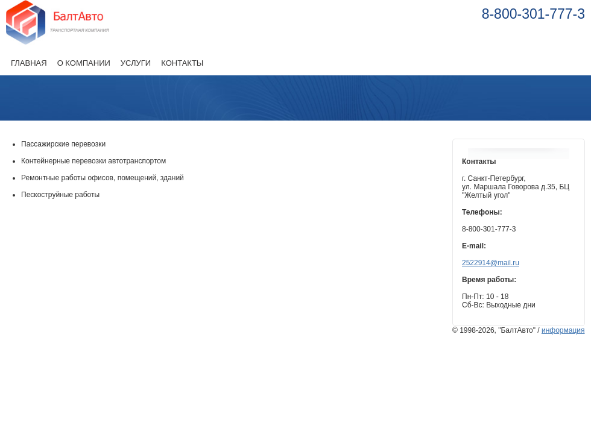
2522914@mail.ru (490, 263)
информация (563, 330)
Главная (29, 63)
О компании (83, 63)
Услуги (136, 63)
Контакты (182, 63)
